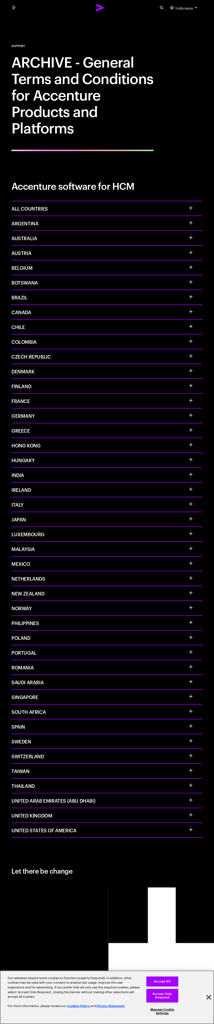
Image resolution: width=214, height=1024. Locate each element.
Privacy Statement (110, 1006)
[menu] (14, 7)
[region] (107, 997)
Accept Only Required (162, 995)
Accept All (162, 981)
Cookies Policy (78, 1006)
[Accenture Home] (100, 7)
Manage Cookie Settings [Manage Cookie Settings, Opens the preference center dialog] (162, 1011)
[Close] (209, 997)
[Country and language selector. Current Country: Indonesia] (184, 7)
